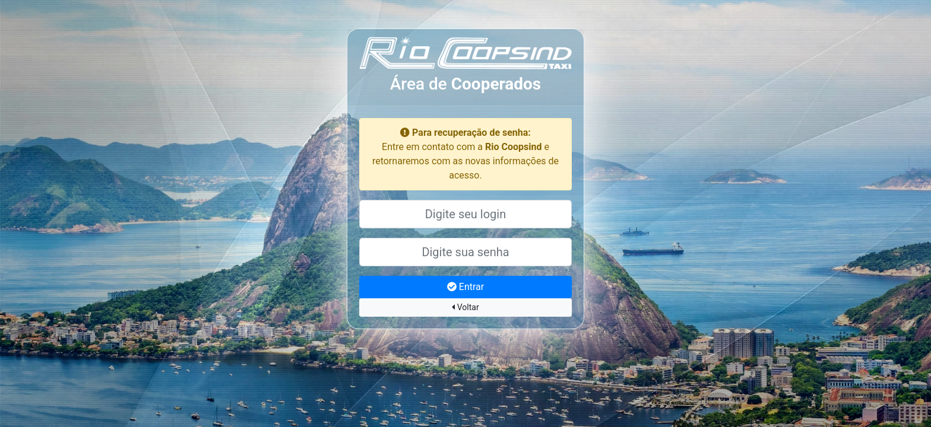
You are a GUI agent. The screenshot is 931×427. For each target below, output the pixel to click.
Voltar (465, 307)
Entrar (465, 286)
